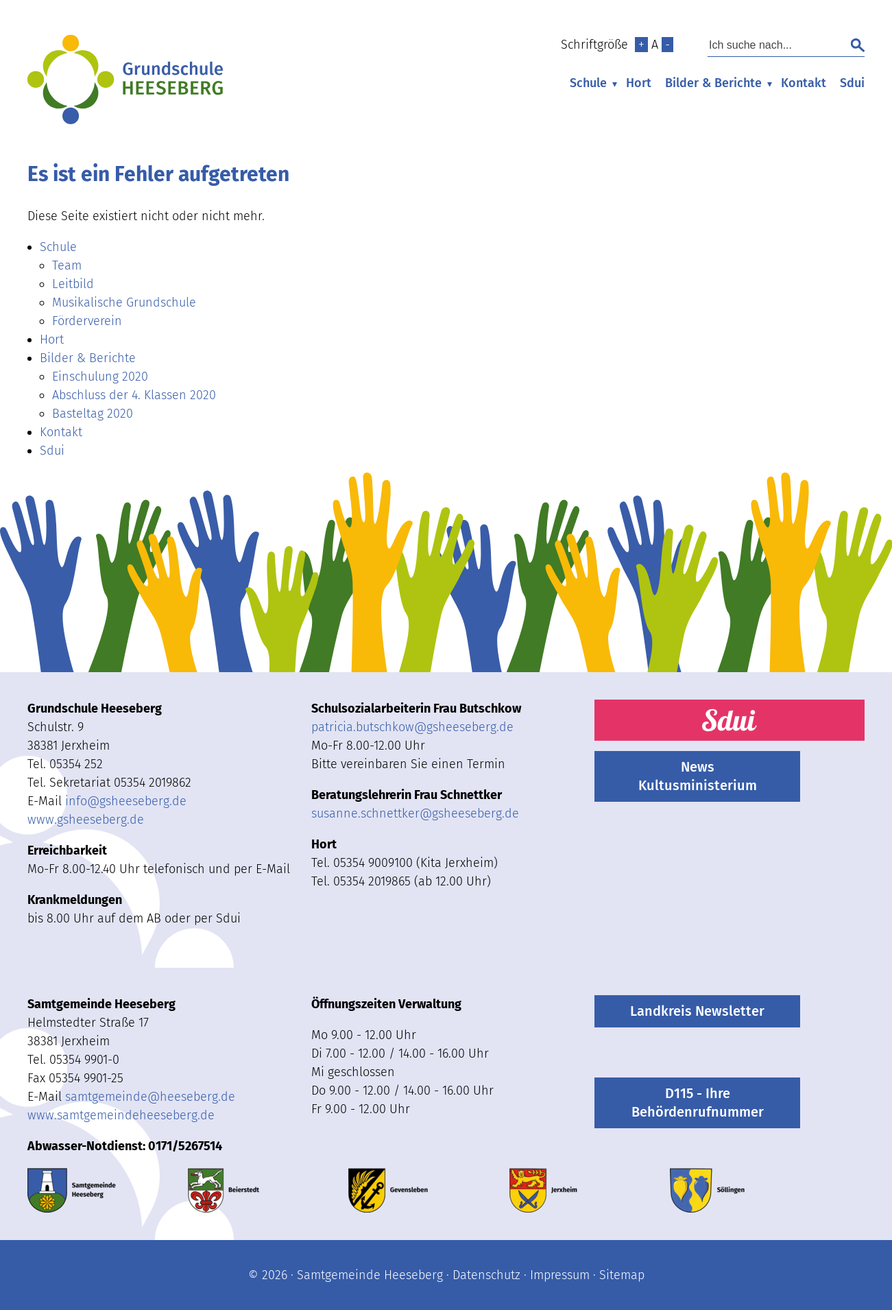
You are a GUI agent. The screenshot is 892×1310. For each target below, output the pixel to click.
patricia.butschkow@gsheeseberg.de (412, 727)
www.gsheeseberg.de (85, 819)
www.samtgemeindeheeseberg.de (121, 1115)
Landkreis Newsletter (697, 1011)
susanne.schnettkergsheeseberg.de (415, 813)
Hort (638, 83)
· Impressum (555, 1275)
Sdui (852, 83)
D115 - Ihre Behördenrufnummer (697, 1102)
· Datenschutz (481, 1275)
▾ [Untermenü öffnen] (614, 83)
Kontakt (803, 83)
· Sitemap (617, 1275)
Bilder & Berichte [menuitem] (713, 83)
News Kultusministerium (697, 776)
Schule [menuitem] (588, 83)
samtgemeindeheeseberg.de (150, 1096)
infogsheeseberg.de (125, 801)
